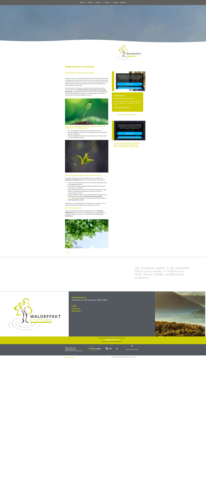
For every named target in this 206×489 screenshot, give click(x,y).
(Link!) (69, 198)
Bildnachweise (68, 252)
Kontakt (115, 2)
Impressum (76, 309)
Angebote (98, 2)
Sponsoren (123, 2)
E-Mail (74, 306)
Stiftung (107, 2)
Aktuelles (90, 2)
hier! (82, 350)
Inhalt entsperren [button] (130, 84)
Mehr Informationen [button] (129, 81)
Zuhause (82, 2)
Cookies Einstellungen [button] (68, 357)
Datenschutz (76, 311)
